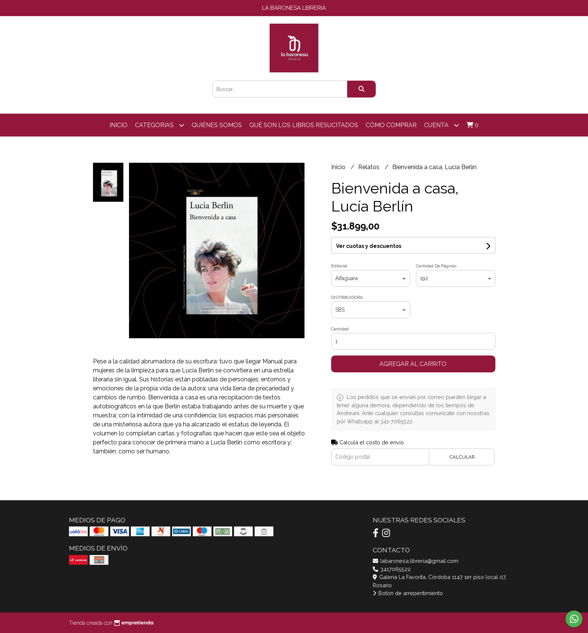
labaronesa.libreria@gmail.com (415, 561)
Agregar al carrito (413, 364)
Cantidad (340, 329)
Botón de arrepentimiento (408, 593)
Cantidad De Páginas (436, 266)
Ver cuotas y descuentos (368, 246)
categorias (159, 125)
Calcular (462, 457)
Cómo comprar (391, 125)
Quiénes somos (217, 125)
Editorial (339, 266)
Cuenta (441, 125)
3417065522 (392, 569)
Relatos (369, 167)
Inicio (119, 125)
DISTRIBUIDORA (347, 297)
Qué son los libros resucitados (303, 125)
